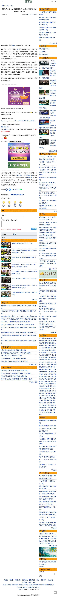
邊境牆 (41, 360)
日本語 (37, 589)
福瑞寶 (39, 585)
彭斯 (44, 360)
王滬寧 (43, 362)
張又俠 (50, 345)
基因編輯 (51, 383)
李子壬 (44, 543)
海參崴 (44, 379)
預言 (40, 412)
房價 (47, 381)
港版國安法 (44, 352)
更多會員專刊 (53, 43)
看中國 (53, 367)
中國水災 (41, 566)
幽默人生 (43, 410)
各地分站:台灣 (21, 587)
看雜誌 (26, 585)
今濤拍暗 (46, 534)
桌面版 (6, 580)
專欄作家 (43, 531)
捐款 (37, 580)
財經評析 (43, 564)
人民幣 (46, 374)
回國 (42, 400)
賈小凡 (54, 534)
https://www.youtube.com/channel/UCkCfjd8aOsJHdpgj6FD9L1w (18, 121)
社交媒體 (49, 369)
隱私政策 (32, 580)
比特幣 (50, 374)
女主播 (48, 395)
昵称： (3, 215)
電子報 (11, 580)
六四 (49, 352)
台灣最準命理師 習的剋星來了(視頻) (22, 244)
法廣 (44, 369)
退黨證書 (44, 585)
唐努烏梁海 (46, 391)
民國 (48, 403)
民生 (51, 400)
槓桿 (53, 371)
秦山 (40, 541)
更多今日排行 (53, 269)
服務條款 (25, 580)
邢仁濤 (51, 541)
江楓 (40, 543)
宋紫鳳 (41, 534)
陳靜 (42, 538)
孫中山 (41, 405)
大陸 (42, 383)
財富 (55, 376)
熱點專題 (43, 46)
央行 (47, 371)
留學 (46, 398)
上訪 (51, 386)
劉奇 (43, 407)
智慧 (48, 410)
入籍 (45, 400)
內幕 (42, 364)
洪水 (54, 348)
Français (26, 589)
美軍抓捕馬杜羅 (43, 54)
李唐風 (46, 538)
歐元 (53, 374)
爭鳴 (43, 562)
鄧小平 (54, 405)
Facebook (24, 582)
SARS (49, 393)
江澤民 (47, 362)
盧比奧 (45, 340)
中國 (30, 69)
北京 (54, 379)
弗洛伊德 (46, 355)
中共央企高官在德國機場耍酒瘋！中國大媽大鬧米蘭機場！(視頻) (47, 256)
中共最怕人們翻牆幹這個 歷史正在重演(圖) (13, 351)
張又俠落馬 (42, 51)
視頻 (3, 241)
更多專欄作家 (53, 546)
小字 (35, 14)
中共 (53, 355)
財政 (52, 376)
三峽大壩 (43, 348)
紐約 (26, 587)
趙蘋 (55, 538)
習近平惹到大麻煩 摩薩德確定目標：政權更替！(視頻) (16, 380)
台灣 (47, 379)
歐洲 (36, 587)
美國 (47, 360)
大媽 (44, 381)
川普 (54, 338)
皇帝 (49, 407)
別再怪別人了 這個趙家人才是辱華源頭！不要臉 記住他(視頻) (19, 320)
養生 (40, 415)
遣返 (52, 398)
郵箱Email (41, 571)
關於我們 (18, 580)
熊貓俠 (14, 45)
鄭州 (18, 49)
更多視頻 (34, 300)
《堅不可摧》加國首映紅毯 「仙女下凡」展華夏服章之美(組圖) (47, 263)
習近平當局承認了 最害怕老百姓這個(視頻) (24, 279)
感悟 (51, 410)
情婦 (55, 364)
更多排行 (54, 528)
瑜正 (54, 541)
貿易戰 (41, 345)
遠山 (50, 536)
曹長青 (48, 543)
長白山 (52, 391)
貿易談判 (52, 360)
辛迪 (52, 543)
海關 (49, 398)
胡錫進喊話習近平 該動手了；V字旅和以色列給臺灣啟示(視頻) (19, 317)
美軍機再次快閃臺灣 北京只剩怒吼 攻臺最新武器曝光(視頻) (18, 333)
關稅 (54, 357)
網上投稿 (50, 580)
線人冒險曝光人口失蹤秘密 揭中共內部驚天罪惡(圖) (16, 354)
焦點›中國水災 (5, 127)
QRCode (14, 189)
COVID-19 (53, 340)
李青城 (47, 541)
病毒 (49, 340)
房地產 (46, 376)
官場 (49, 367)
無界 (52, 585)
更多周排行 (53, 332)
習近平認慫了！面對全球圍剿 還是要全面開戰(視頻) (16, 322)
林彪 (40, 407)
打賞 (28, 14)
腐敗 (40, 367)
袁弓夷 (41, 350)
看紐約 (30, 585)
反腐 (43, 367)
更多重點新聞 (53, 151)
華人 (55, 395)
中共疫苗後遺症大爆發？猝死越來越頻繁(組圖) (14, 362)
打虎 (46, 367)
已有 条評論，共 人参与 (9, 220)
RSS (34, 582)
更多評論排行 (33, 365)
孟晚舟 (51, 357)
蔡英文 (51, 379)
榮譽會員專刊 (45, 9)
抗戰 (54, 403)
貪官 (52, 364)
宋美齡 (50, 405)
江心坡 (45, 393)
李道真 (41, 536)
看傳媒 (35, 585)
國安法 (54, 343)
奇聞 (43, 412)
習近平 (45, 345)
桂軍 (51, 403)
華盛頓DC (31, 587)
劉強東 (41, 381)
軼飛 (47, 536)
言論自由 (43, 395)
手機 (54, 410)
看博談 (7, 5)
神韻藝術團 (15, 585)
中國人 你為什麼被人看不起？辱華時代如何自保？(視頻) (17, 325)
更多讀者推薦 (33, 383)
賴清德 (41, 340)
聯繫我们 (43, 580)
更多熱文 (54, 470)
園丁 (49, 538)
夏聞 (53, 536)
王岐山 (47, 357)
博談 (12, 5)
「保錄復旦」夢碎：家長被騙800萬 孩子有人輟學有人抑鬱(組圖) (47, 172)
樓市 (49, 376)
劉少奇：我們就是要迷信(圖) (47, 167)
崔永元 (51, 362)
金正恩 (43, 357)
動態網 (49, 585)
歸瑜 (44, 536)
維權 (43, 386)
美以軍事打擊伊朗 (44, 49)
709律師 (47, 386)
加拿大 (41, 371)
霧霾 (47, 383)
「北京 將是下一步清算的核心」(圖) (11, 356)
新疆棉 (48, 348)
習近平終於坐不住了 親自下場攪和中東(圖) (13, 359)
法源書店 (21, 585)
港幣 (42, 376)
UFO (50, 355)
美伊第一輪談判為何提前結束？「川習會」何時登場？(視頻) (48, 195)
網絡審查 (43, 388)
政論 (46, 562)
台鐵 (50, 343)
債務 (50, 371)
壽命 (51, 412)
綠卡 (48, 400)
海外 (54, 400)
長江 (52, 348)
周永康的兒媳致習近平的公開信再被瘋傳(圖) (14, 377)
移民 (40, 398)
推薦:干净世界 (7, 585)
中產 (40, 379)
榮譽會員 (19, 175)
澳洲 (45, 403)
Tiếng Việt (32, 589)
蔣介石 (45, 405)
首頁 (2, 5)
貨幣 (42, 374)
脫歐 (44, 371)
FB (52, 369)
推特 (30, 582)
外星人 (47, 412)
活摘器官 (49, 388)
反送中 (49, 364)
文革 (54, 412)
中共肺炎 (41, 338)
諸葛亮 (53, 407)
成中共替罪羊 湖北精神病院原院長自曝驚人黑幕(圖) (16, 374)
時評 (40, 562)
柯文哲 (41, 355)
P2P (45, 383)
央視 (52, 395)
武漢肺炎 (50, 338)
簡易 (50, 534)
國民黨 (47, 343)
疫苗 (54, 352)
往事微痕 (46, 350)
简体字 (21, 589)
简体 (52, 1)
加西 (39, 587)
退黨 (52, 352)
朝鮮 (55, 369)
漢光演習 (41, 343)
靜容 (43, 541)
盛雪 (52, 538)
